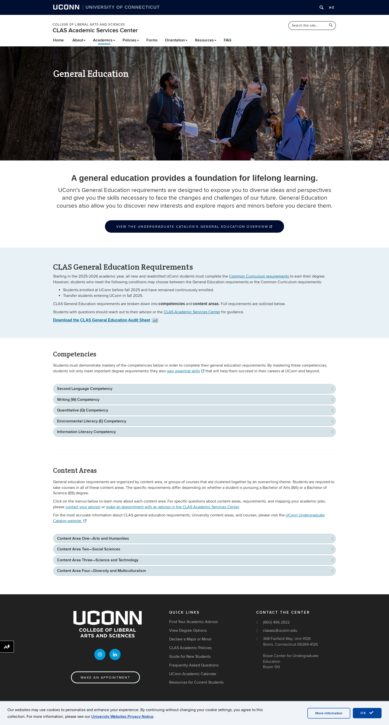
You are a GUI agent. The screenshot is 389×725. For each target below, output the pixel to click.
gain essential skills (185, 371)
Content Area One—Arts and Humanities (93, 538)
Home (58, 40)
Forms (152, 40)
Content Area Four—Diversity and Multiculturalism (101, 570)
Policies (131, 40)
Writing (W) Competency (78, 399)
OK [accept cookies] (367, 713)
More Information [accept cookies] (328, 713)
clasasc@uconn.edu (280, 630)
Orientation (176, 40)
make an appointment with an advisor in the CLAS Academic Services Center (172, 506)
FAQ (227, 40)
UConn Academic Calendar (192, 673)
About (79, 40)
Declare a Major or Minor (190, 639)
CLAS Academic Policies (190, 647)
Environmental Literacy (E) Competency (91, 421)
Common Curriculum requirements (259, 276)
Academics (104, 40)
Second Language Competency (84, 388)
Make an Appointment (105, 678)
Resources (205, 40)
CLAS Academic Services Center (95, 30)
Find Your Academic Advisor (193, 622)
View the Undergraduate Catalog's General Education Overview (194, 226)
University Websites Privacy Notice (122, 716)
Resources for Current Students (196, 682)
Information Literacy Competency (86, 431)
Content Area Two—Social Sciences (88, 549)
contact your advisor (82, 506)
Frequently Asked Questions (194, 665)
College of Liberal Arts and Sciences (89, 25)
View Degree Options (188, 630)
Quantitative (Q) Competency (82, 410)
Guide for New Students (190, 656)
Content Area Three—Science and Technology (97, 560)
